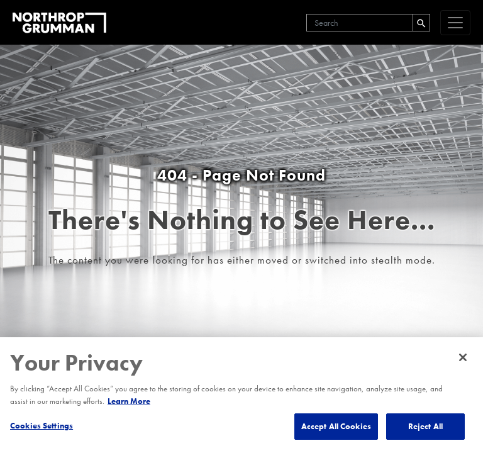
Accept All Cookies (336, 426)
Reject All (425, 426)
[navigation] (455, 22)
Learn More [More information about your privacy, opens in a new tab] (129, 401)
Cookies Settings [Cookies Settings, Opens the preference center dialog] (41, 425)
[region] (241, 395)
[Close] (463, 357)
